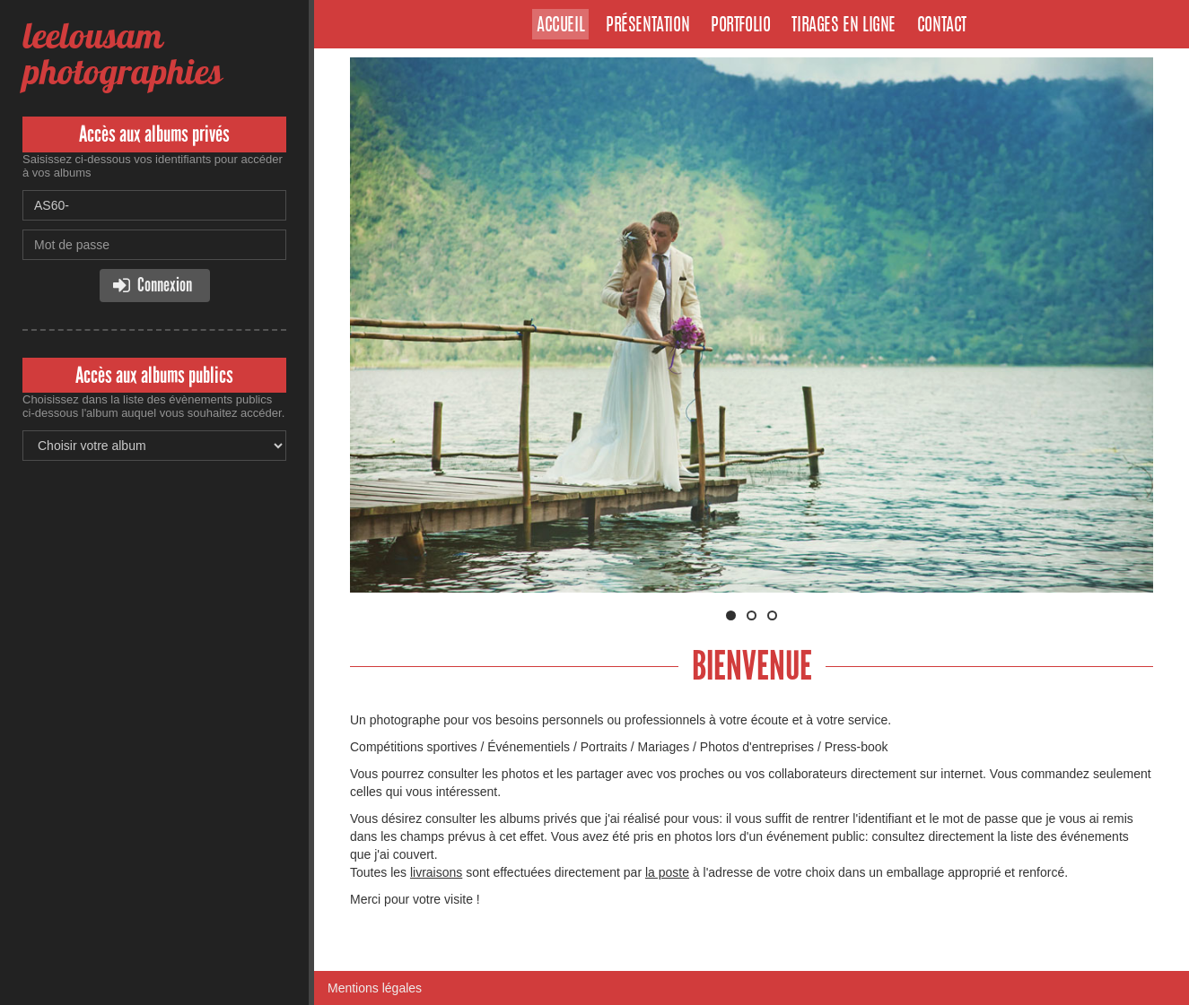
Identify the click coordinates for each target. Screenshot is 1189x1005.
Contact (941, 26)
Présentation (647, 26)
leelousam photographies (122, 53)
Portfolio (740, 26)
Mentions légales (375, 988)
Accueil (560, 26)
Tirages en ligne (843, 26)
